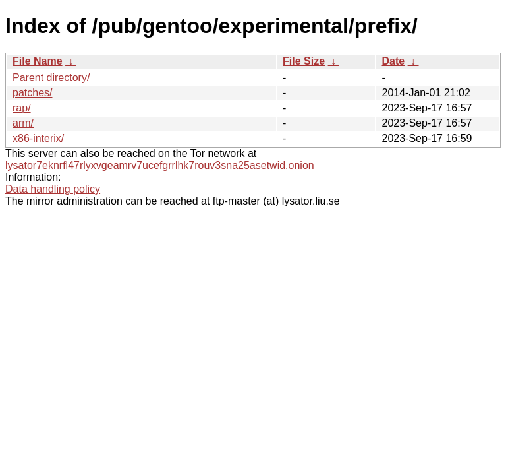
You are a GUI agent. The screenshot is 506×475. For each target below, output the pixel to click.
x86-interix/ (38, 138)
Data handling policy (52, 189)
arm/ (23, 123)
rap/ (22, 107)
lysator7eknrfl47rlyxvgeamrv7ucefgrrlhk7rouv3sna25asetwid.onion (159, 165)
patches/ (32, 92)
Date (393, 61)
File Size (304, 61)
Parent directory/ (51, 77)
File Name (38, 61)
